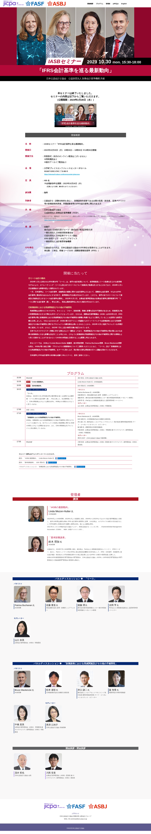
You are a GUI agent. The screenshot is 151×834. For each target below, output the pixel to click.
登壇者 (108, 4)
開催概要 (90, 4)
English (124, 4)
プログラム (99, 4)
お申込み (116, 4)
